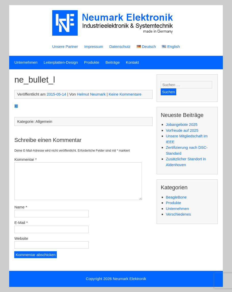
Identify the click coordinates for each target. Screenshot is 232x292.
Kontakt (132, 62)
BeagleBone (176, 197)
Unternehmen (25, 62)
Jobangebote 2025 (181, 124)
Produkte (91, 62)
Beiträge (112, 62)
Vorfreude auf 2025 (182, 130)
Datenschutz (119, 46)
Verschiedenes (178, 214)
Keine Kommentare (125, 94)
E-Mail (21, 222)
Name (20, 207)
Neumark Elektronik (129, 278)
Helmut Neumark (91, 94)
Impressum (93, 46)
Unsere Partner (65, 46)
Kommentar (25, 159)
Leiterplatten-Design (61, 62)
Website (21, 238)
